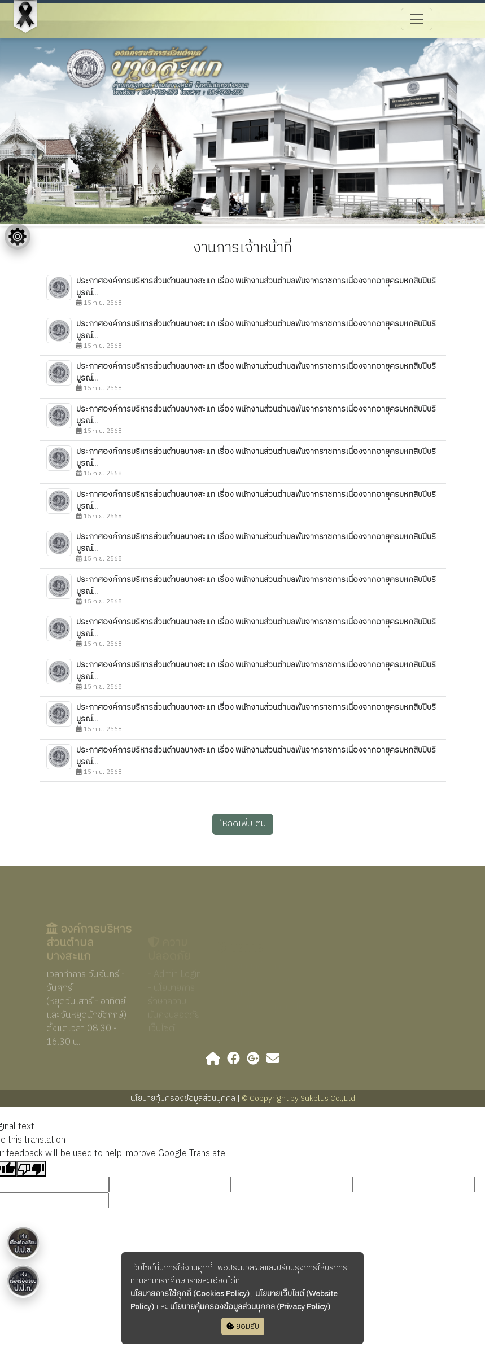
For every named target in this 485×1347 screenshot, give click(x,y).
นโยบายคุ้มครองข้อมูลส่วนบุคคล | (186, 1098)
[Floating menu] (17, 237)
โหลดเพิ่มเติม (243, 824)
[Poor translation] (31, 1169)
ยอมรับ (242, 1326)
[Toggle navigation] (416, 19)
